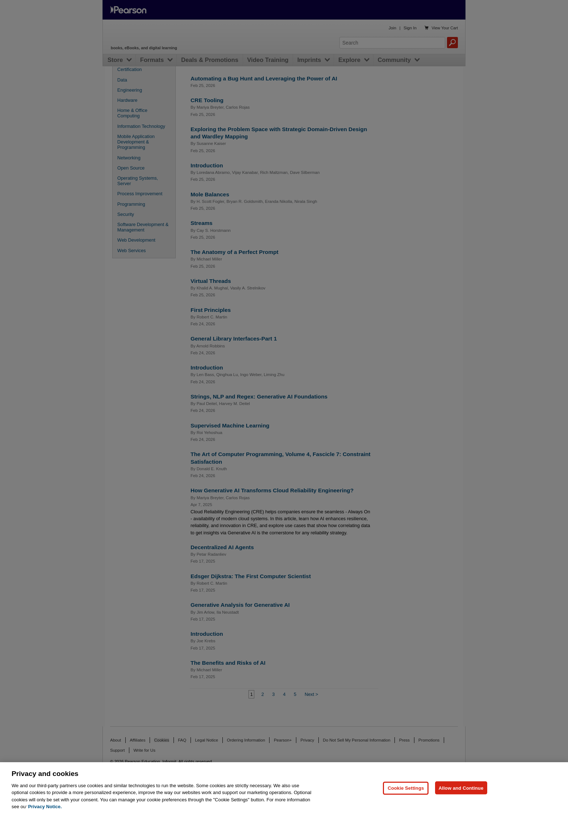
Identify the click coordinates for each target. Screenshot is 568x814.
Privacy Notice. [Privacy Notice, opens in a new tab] (45, 806)
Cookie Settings (406, 787)
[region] (284, 788)
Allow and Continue (461, 787)
